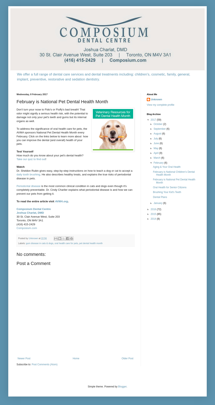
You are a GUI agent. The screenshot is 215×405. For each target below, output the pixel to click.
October (158, 124)
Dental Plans (160, 197)
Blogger (122, 386)
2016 (154, 209)
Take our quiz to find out (31, 159)
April (156, 153)
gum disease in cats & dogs (39, 243)
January (158, 203)
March (157, 157)
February (159, 162)
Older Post (127, 358)
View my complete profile (160, 104)
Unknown (156, 99)
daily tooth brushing (28, 174)
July (156, 138)
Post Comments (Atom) (44, 364)
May (156, 148)
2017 (154, 119)
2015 (154, 214)
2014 (154, 218)
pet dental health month (91, 243)
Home (76, 358)
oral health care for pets (66, 243)
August (158, 133)
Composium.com (27, 228)
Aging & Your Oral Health (166, 166)
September (160, 128)
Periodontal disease (29, 186)
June (157, 143)
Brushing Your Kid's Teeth (167, 192)
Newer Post (24, 358)
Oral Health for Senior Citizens (169, 187)
